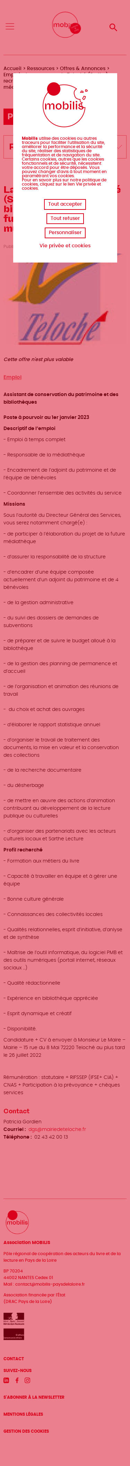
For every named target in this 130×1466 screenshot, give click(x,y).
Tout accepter (65, 204)
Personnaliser (65, 232)
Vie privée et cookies (65, 245)
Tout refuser (65, 218)
